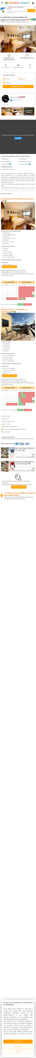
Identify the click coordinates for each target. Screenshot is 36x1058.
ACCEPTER (18, 1041)
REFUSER (18, 1051)
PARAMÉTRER (18, 1046)
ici (4, 1036)
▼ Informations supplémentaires (25, 457)
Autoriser (18, 138)
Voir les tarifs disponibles (9, 267)
